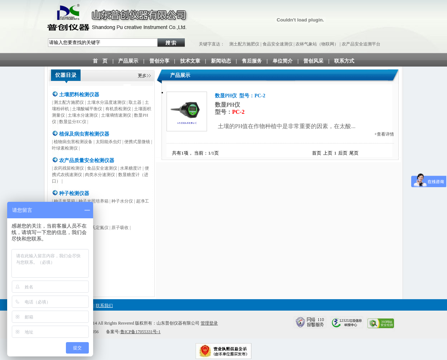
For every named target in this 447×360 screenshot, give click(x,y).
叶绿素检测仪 (65, 148)
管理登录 (209, 323)
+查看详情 (384, 134)
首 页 (100, 61)
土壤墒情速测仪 (116, 115)
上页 (327, 153)
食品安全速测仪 (278, 44)
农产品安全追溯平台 (361, 44)
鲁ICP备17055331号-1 (140, 331)
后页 (342, 153)
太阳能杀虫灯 (108, 141)
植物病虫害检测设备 (73, 141)
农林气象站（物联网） (316, 44)
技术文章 (190, 61)
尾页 (354, 153)
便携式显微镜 (137, 141)
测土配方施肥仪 (244, 44)
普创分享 (159, 61)
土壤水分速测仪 (83, 115)
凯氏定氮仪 (98, 227)
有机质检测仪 (118, 108)
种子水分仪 (122, 201)
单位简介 (283, 61)
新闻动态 (221, 61)
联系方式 (344, 61)
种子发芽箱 (64, 201)
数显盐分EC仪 (72, 121)
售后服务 (252, 61)
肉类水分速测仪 (100, 174)
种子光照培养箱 (93, 201)
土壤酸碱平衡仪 (87, 108)
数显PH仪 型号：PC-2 (240, 95)
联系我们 (104, 305)
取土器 (135, 102)
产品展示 (128, 61)
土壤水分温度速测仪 (106, 102)
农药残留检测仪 (69, 168)
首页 (316, 153)
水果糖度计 (130, 168)
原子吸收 (120, 227)
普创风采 (313, 61)
